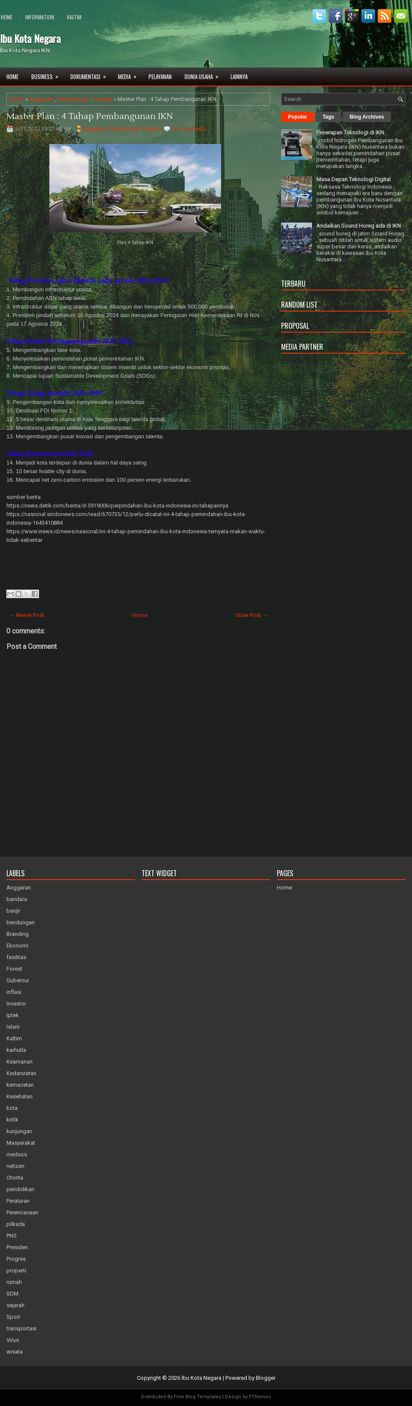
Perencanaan (73, 99)
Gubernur (17, 980)
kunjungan (19, 1131)
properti (16, 1270)
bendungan (20, 922)
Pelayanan (160, 76)
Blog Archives (367, 117)
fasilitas (16, 957)
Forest (14, 969)
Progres (102, 99)
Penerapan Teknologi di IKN (350, 132)
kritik (12, 1119)
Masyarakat (20, 1143)
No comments (189, 129)
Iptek (12, 1015)
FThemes (260, 1397)
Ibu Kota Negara (30, 38)
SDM (12, 1293)
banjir (13, 911)
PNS (11, 1235)
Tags (328, 117)
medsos (16, 1154)
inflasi (13, 992)
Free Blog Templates (197, 1397)
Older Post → (251, 615)
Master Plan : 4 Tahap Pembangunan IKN (89, 116)
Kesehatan (19, 1096)
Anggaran (41, 99)
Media (130, 74)
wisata (14, 1351)
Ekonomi (17, 945)
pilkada (15, 1224)
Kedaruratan (21, 1073)
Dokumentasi (91, 74)
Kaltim (74, 17)
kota (12, 1108)
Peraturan (18, 1201)
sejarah (15, 1305)
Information (39, 17)
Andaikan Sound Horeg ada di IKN (358, 226)
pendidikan (20, 1189)
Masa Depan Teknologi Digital (353, 179)
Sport (13, 1317)
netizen (15, 1166)
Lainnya (239, 76)
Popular (297, 117)
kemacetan (20, 1085)
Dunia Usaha (204, 74)
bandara (16, 899)
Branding (17, 934)
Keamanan (19, 1061)
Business (47, 74)
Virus (12, 1340)
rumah (14, 1282)
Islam (13, 1027)
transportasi (21, 1328)
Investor (16, 1003)
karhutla (16, 1050)
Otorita (14, 1177)
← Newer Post (26, 615)
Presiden (17, 1247)
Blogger (266, 1378)
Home (6, 17)
